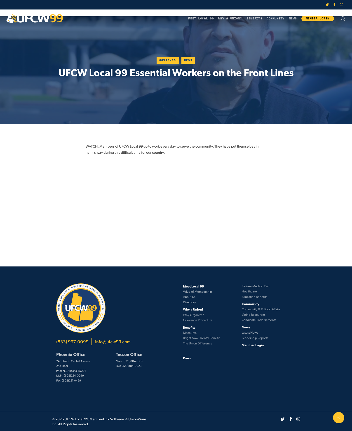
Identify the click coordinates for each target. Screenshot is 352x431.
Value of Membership (197, 291)
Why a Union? (193, 309)
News (188, 60)
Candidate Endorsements (259, 320)
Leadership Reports (255, 338)
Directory (189, 302)
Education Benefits (254, 297)
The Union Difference (197, 343)
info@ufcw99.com (113, 341)
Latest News (250, 332)
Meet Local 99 (193, 286)
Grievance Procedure (197, 320)
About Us (189, 297)
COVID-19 (167, 60)
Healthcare (249, 291)
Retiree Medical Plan (256, 286)
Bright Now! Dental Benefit (201, 338)
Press (187, 358)
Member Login (253, 345)
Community (250, 304)
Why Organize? (193, 315)
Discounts (190, 332)
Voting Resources (253, 314)
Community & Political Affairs (261, 309)
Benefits (189, 327)
